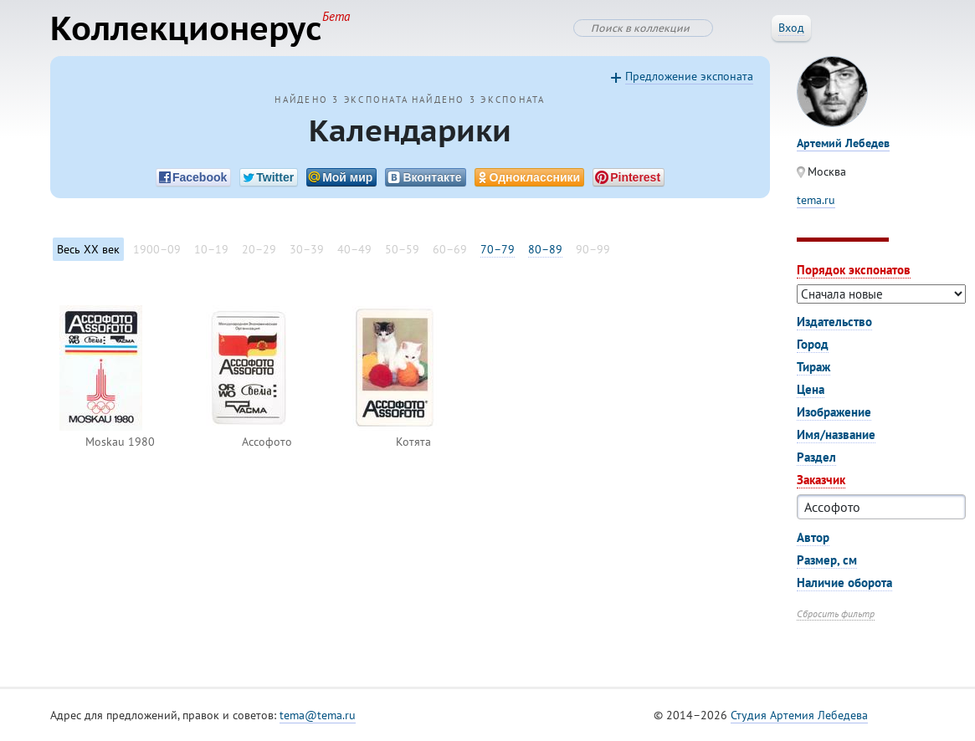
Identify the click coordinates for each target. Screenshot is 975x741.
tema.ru (816, 199)
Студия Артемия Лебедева (799, 715)
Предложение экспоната (689, 76)
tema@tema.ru (318, 715)
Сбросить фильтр (836, 613)
